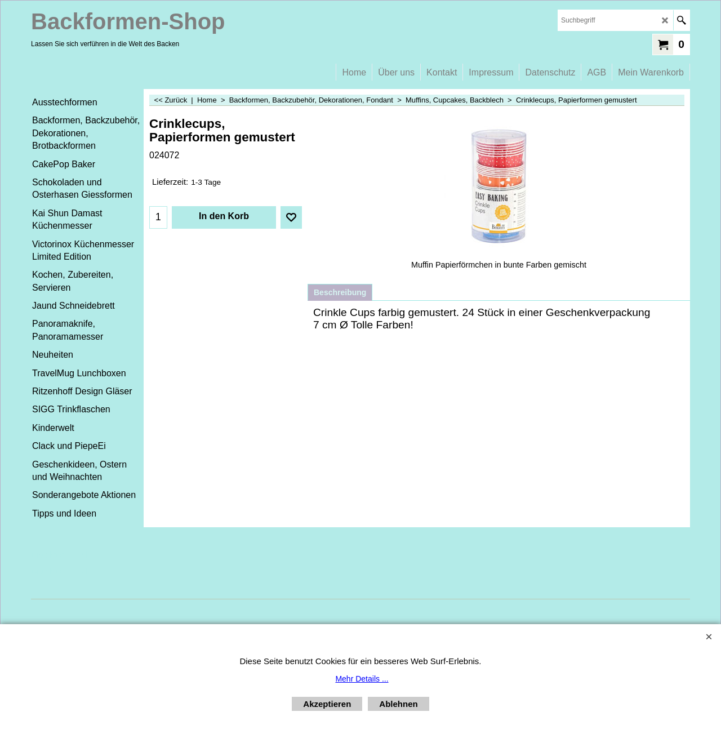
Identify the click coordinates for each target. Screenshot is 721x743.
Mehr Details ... (361, 678)
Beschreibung (340, 292)
